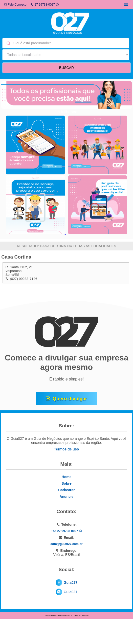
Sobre (66, 483)
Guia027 (70, 582)
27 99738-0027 (45, 4)
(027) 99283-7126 (23, 279)
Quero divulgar (70, 398)
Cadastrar (66, 490)
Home (67, 477)
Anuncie (66, 497)
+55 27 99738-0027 (66, 531)
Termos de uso (66, 449)
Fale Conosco (15, 4)
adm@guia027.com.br (67, 544)
